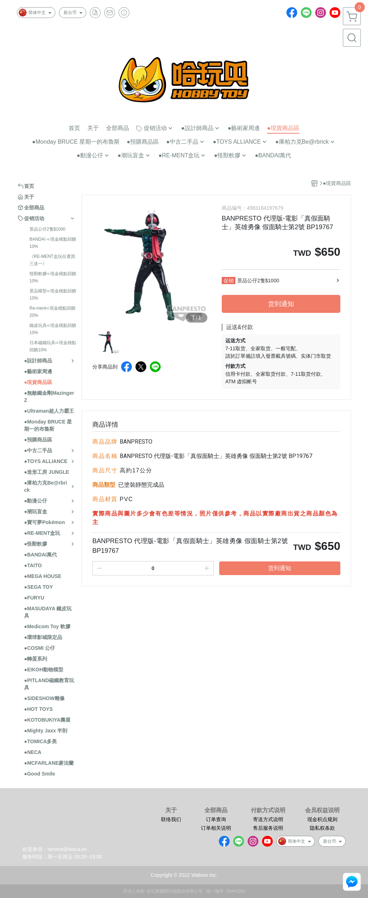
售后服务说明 (268, 827)
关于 (171, 810)
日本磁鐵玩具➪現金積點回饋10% (52, 346)
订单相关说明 (216, 827)
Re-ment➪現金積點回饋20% (52, 312)
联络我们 (171, 819)
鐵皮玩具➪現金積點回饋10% (52, 329)
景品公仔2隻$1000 (47, 229)
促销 (229, 280)
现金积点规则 (322, 819)
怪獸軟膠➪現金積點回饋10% (52, 277)
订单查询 (216, 819)
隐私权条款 (322, 827)
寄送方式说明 (268, 819)
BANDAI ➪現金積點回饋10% (52, 243)
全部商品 (215, 810)
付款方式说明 (268, 810)
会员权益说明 (322, 810)
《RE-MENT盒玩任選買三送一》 (52, 260)
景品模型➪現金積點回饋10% (52, 294)
